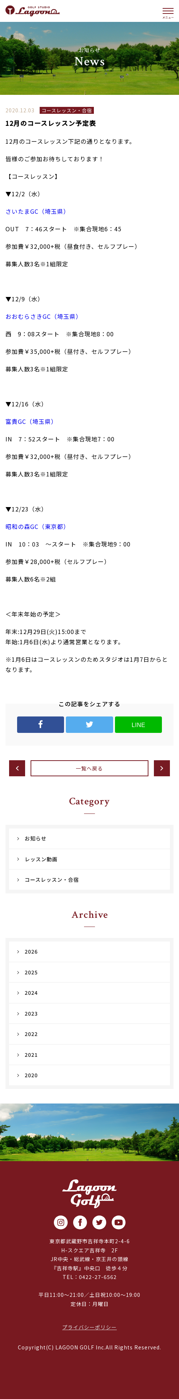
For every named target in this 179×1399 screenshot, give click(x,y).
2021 (31, 1054)
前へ (17, 768)
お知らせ (36, 838)
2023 (31, 1013)
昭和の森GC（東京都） (37, 526)
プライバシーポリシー (89, 1327)
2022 (31, 1033)
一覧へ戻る (89, 768)
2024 (31, 992)
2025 (31, 972)
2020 (31, 1075)
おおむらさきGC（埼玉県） (43, 316)
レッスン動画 (41, 859)
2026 (31, 951)
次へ (162, 768)
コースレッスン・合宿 (52, 879)
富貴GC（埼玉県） (31, 421)
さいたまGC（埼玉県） (37, 211)
